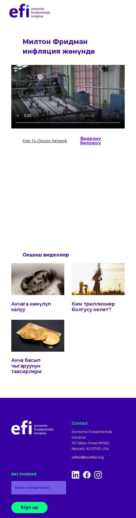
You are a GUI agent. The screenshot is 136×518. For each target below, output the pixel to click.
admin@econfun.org (88, 457)
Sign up (29, 507)
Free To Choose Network (45, 140)
